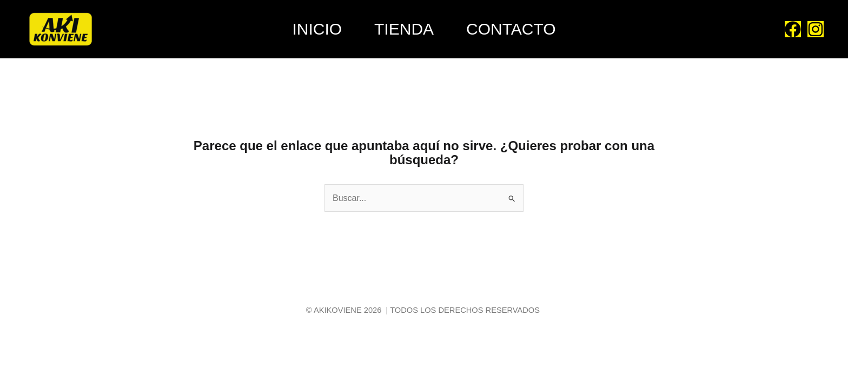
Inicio (317, 29)
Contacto (511, 29)
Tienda (404, 29)
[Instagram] (815, 29)
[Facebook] (793, 29)
